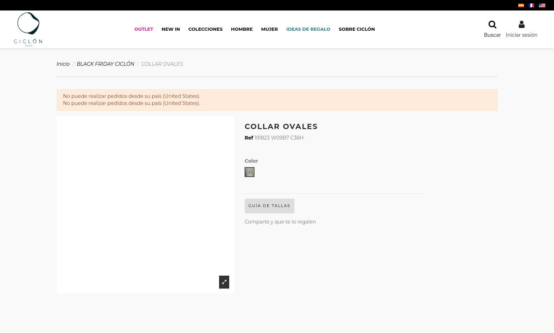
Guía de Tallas (269, 205)
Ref (249, 138)
